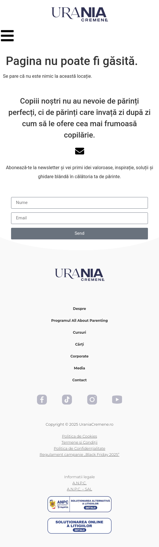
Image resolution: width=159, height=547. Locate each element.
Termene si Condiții (79, 442)
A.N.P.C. (80, 483)
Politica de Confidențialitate (79, 448)
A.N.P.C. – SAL (79, 489)
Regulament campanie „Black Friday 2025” (79, 454)
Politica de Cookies (79, 436)
